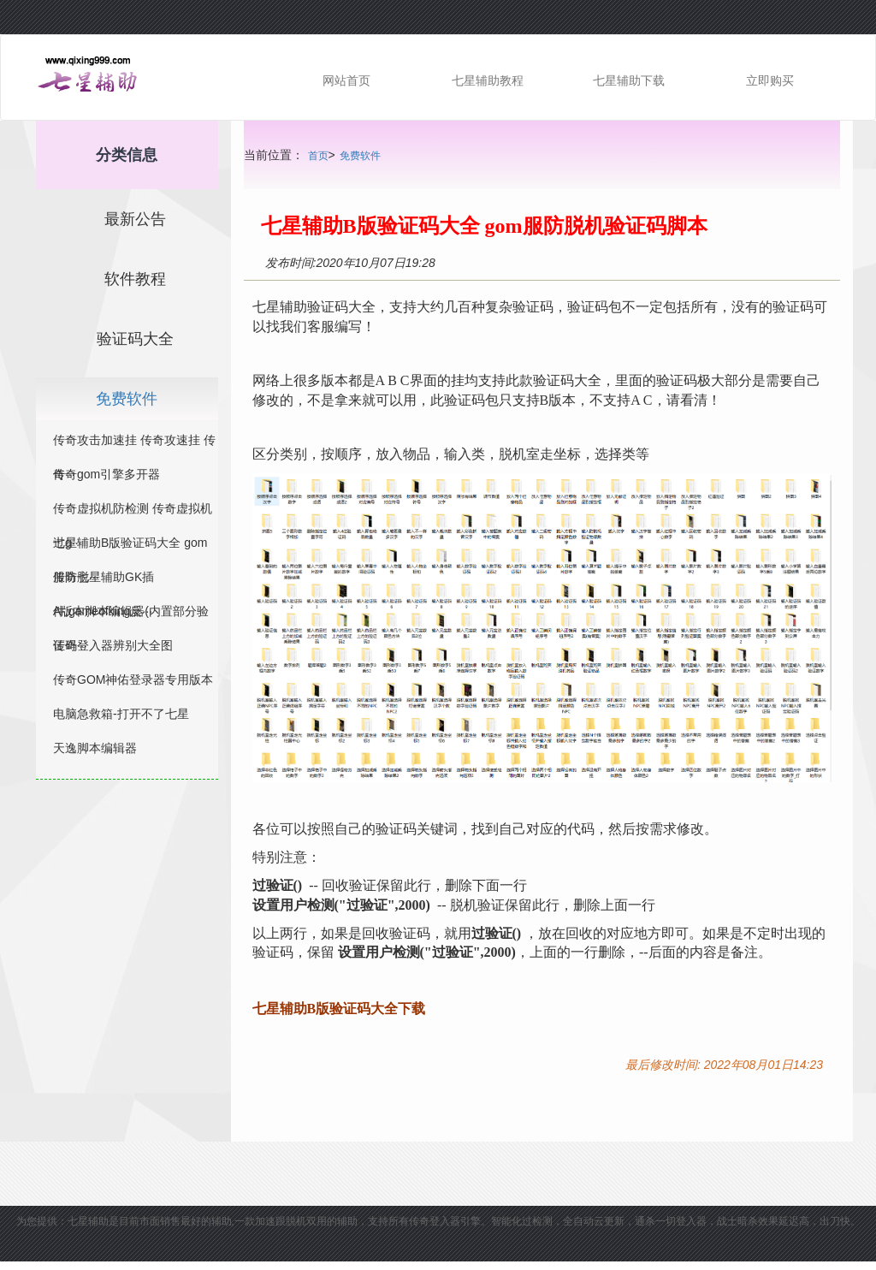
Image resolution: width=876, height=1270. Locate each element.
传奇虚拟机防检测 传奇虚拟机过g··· (132, 512)
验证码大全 (135, 338)
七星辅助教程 (488, 80)
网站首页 (346, 80)
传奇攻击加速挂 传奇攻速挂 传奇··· (134, 443)
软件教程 (135, 279)
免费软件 (360, 156)
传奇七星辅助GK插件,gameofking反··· (103, 580)
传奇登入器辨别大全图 (113, 645)
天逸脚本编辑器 (95, 748)
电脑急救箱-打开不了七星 (121, 714)
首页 (318, 156)
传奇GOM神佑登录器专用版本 (133, 679)
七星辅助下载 (629, 80)
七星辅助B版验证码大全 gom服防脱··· (130, 546)
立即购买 (770, 80)
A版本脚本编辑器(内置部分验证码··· (131, 615)
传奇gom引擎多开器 (106, 474)
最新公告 (135, 219)
